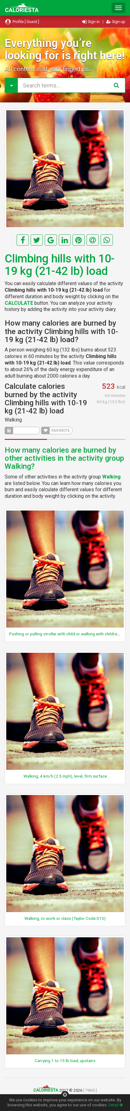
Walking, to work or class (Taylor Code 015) (65, 918)
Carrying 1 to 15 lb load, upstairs (65, 1060)
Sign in (91, 21)
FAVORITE (56, 430)
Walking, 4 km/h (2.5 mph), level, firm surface (65, 776)
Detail (115, 1105)
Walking (13, 420)
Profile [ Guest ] (22, 21)
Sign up (115, 21)
